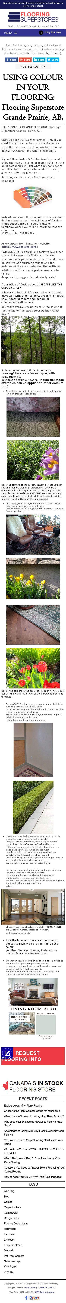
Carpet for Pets (12, 1207)
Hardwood (9, 1229)
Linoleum (9, 1239)
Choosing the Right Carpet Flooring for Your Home (32, 1111)
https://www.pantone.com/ (19, 246)
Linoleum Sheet (12, 1245)
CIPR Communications (44, 1292)
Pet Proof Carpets (14, 1256)
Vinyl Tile (9, 1272)
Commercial (11, 1213)
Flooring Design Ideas (16, 1223)
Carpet (8, 1202)
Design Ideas (11, 1218)
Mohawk (9, 1250)
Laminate (9, 1234)
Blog (6, 1196)
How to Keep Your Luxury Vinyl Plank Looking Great (32, 1177)
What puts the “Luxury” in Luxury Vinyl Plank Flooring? (34, 1116)
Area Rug (9, 1191)
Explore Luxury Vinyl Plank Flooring (23, 1105)
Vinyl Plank (10, 1266)
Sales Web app (12, 1261)
